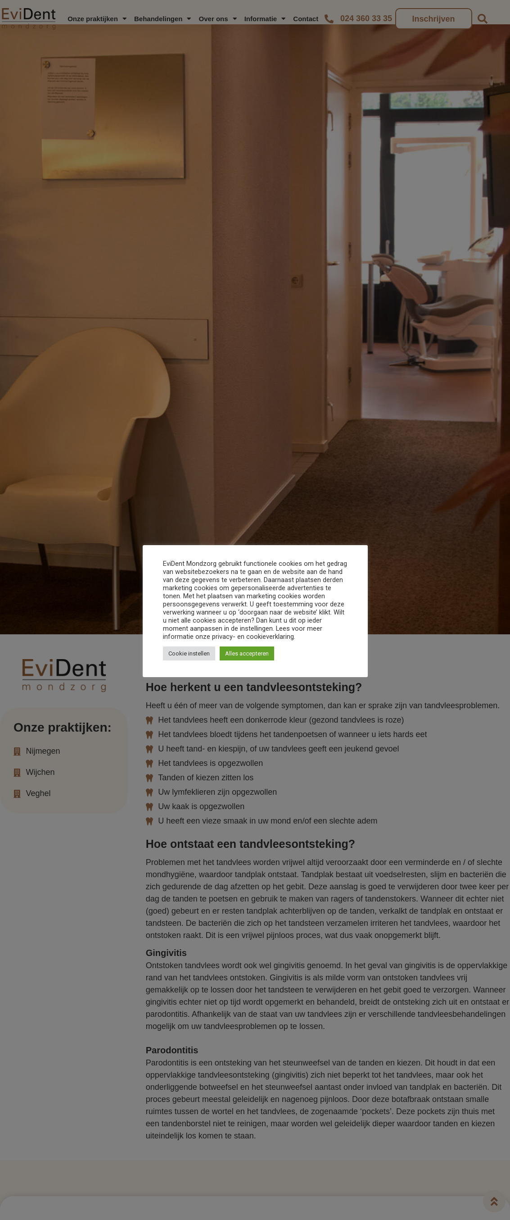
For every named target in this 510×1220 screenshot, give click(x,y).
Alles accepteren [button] (247, 653)
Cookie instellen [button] (189, 653)
